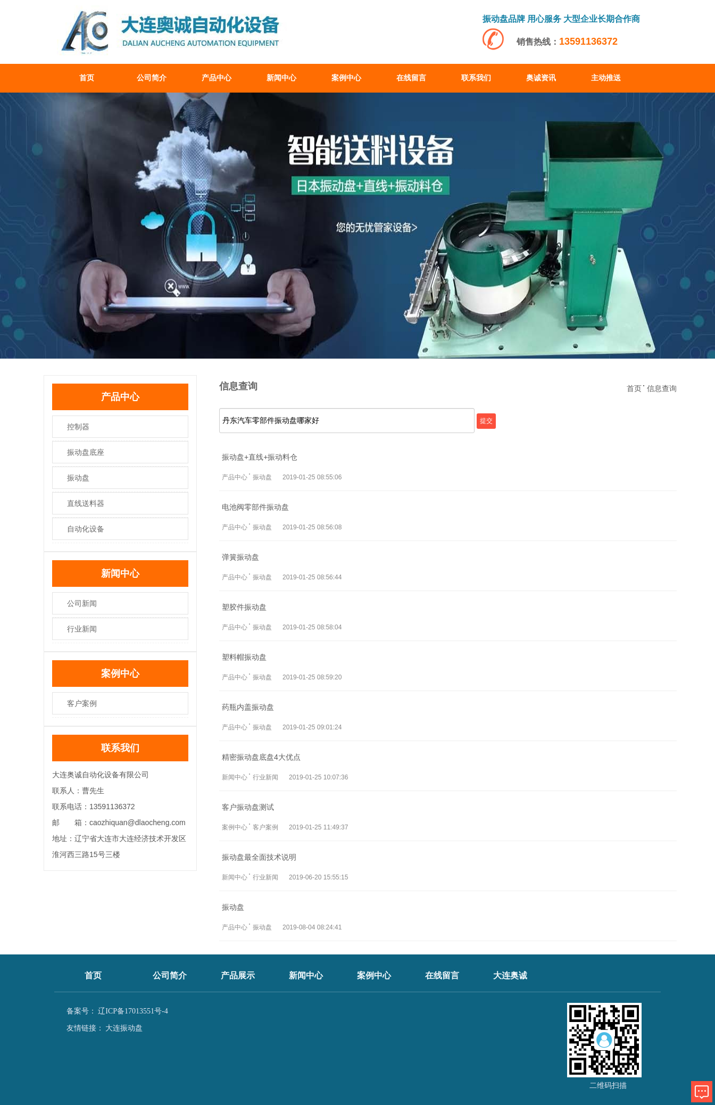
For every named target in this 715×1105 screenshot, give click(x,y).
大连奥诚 (510, 975)
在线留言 (411, 78)
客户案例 (82, 703)
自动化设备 (85, 529)
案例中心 (346, 78)
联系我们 (476, 78)
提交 (486, 421)
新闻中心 (281, 78)
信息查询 (662, 388)
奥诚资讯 (541, 78)
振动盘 (78, 477)
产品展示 (238, 975)
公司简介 (152, 78)
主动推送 (606, 78)
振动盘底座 (85, 452)
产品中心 (216, 78)
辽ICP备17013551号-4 (133, 1011)
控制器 (78, 426)
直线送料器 (85, 503)
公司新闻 (82, 603)
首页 (86, 78)
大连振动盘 (124, 1028)
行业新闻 (82, 629)
